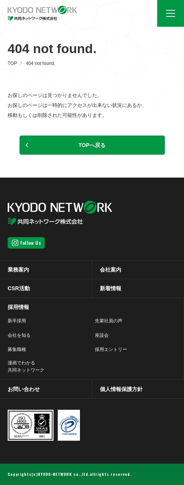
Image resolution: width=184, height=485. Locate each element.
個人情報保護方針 (121, 389)
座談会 (102, 335)
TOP (12, 63)
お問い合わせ (24, 389)
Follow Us (30, 242)
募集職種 (17, 349)
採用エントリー (111, 349)
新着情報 (110, 288)
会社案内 (110, 270)
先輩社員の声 (108, 320)
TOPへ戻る (92, 145)
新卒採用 (17, 320)
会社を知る (19, 335)
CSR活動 (19, 288)
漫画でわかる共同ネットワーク (26, 366)
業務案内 (18, 270)
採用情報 (18, 307)
